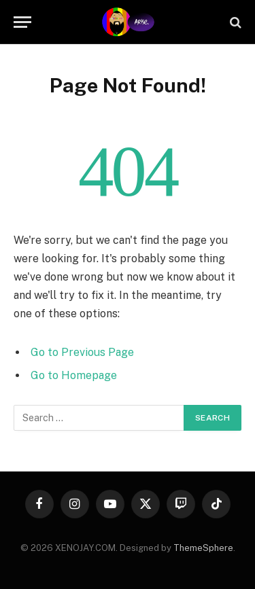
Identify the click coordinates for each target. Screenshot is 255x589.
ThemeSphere (203, 548)
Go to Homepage (74, 375)
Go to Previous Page (82, 352)
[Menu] (22, 22)
